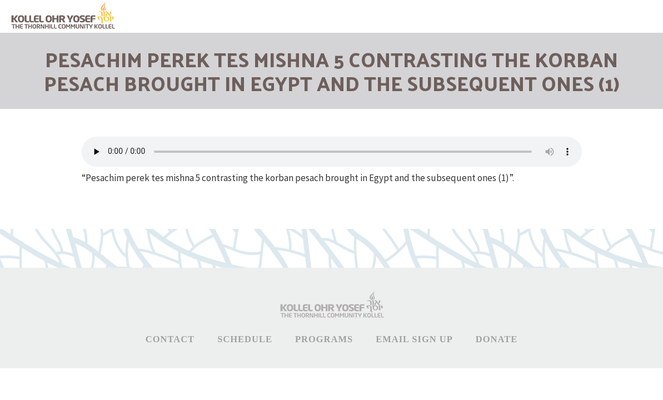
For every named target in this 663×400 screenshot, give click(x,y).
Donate (496, 339)
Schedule (244, 339)
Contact (170, 339)
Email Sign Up (414, 339)
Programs (324, 339)
